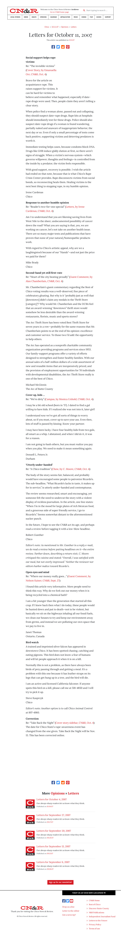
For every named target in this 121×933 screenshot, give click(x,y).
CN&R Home (94, 900)
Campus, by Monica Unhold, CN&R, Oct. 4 (69, 399)
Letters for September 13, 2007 (53, 846)
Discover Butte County (99, 908)
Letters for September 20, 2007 (54, 830)
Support (108, 17)
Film (91, 17)
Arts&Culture (65, 17)
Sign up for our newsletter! (60, 882)
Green (26, 17)
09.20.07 (50, 838)
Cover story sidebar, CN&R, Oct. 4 (74, 722)
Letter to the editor (70, 911)
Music (76, 17)
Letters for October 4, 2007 (52, 799)
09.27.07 (50, 822)
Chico (47, 27)
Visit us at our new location (89, 893)
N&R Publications (96, 912)
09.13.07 (50, 853)
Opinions (43, 17)
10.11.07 (55, 27)
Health (34, 17)
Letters (73, 27)
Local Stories (15, 17)
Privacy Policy (95, 924)
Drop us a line (68, 907)
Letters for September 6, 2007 (53, 862)
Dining (84, 17)
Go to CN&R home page (59, 12)
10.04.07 (50, 806)
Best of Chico (94, 904)
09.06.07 (50, 869)
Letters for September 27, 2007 (53, 815)
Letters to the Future (98, 920)
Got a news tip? (69, 915)
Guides (98, 17)
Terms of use (94, 928)
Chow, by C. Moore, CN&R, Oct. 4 (70, 469)
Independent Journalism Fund (102, 916)
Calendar (53, 17)
